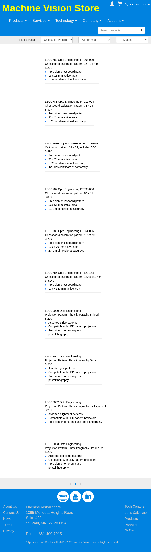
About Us (10, 506)
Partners (131, 525)
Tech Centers (134, 506)
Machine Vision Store (50, 8)
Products (18, 20)
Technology (66, 20)
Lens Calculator (136, 513)
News (7, 519)
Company (92, 20)
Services (41, 20)
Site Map (129, 530)
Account (115, 20)
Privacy (8, 531)
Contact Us (11, 513)
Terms (7, 525)
